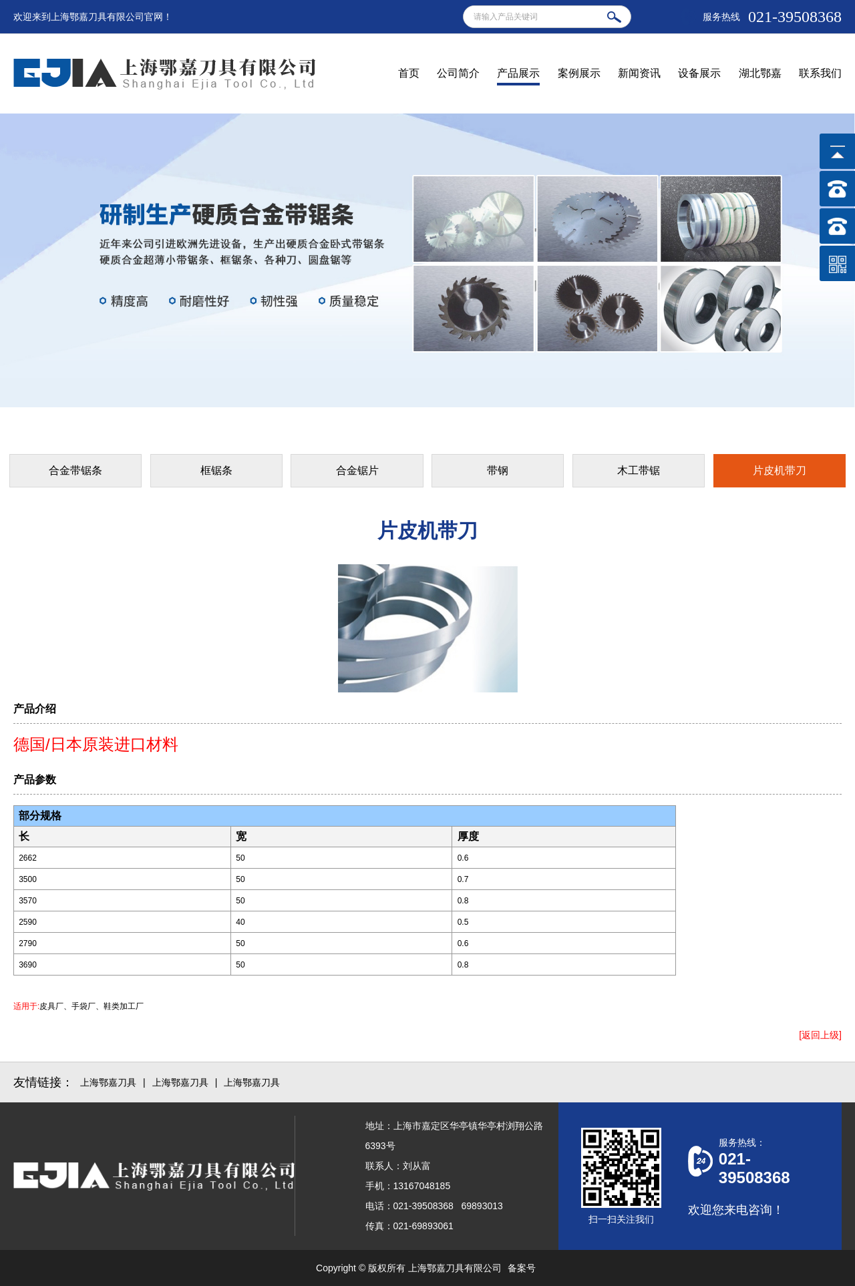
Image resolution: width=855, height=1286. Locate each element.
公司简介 (458, 73)
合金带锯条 (75, 470)
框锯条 (216, 470)
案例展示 (579, 73)
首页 (408, 73)
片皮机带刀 (779, 470)
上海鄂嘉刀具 (108, 1082)
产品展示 (518, 73)
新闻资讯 (639, 73)
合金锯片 (357, 470)
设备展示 (699, 73)
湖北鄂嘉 (760, 73)
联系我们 (820, 73)
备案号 (522, 1268)
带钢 (497, 470)
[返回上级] (820, 1035)
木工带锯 (638, 470)
